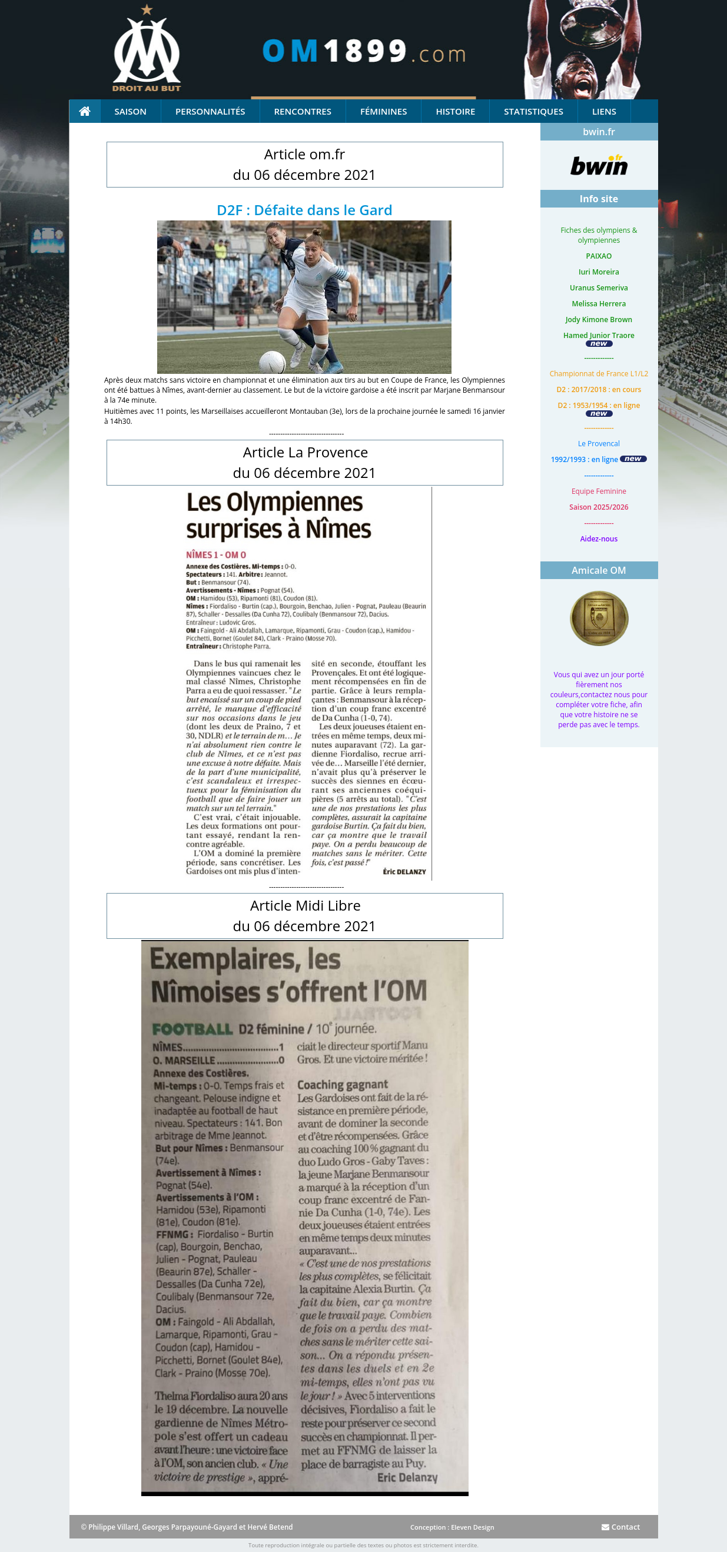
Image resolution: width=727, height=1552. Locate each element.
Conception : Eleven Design (452, 1527)
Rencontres (302, 111)
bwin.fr (599, 131)
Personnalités (210, 111)
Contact (621, 1526)
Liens (604, 111)
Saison (131, 111)
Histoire (455, 111)
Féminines (383, 111)
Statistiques (533, 111)
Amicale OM (599, 570)
